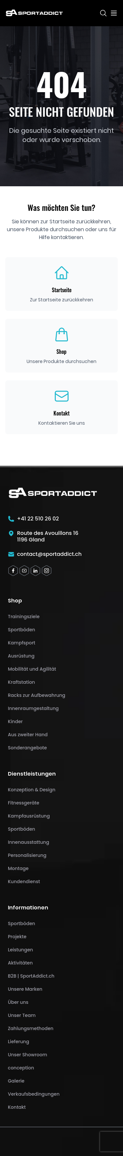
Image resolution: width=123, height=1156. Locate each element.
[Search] (103, 13)
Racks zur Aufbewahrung (36, 695)
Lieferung (18, 1041)
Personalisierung (27, 855)
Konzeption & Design (31, 789)
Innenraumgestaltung (33, 708)
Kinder (15, 721)
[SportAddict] (34, 13)
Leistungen (20, 949)
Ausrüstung (21, 656)
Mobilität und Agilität (32, 669)
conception (21, 1068)
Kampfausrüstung (29, 816)
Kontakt (17, 1107)
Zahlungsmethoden (30, 1028)
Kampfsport (21, 642)
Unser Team (21, 1015)
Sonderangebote (27, 747)
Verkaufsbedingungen (33, 1094)
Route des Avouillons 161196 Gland (47, 536)
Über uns (18, 1002)
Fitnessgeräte (23, 803)
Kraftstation (21, 682)
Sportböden (21, 629)
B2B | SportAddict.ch (31, 976)
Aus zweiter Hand (28, 734)
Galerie (16, 1081)
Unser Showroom (27, 1054)
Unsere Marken (25, 989)
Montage (18, 868)
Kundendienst (24, 881)
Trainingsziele (24, 616)
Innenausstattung (28, 842)
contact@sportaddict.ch (49, 554)
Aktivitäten (20, 963)
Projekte (17, 936)
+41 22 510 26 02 (38, 519)
